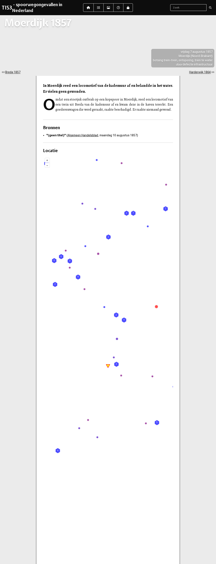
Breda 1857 (12, 72)
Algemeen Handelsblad (83, 135)
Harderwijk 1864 (200, 72)
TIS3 (7, 7)
